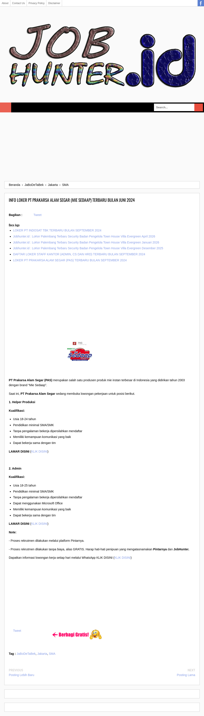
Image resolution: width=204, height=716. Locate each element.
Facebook (201, 3)
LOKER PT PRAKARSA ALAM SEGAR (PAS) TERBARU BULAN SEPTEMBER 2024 (70, 260)
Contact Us (18, 3)
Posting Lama (186, 675)
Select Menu (5, 107)
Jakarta (42, 653)
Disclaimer (54, 3)
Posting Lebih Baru (21, 675)
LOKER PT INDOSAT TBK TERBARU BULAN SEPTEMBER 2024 (57, 230)
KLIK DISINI (39, 451)
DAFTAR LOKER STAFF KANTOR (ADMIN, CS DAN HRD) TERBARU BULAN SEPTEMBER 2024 (79, 254)
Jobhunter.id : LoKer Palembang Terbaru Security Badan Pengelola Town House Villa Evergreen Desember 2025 (88, 248)
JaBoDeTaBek (26, 653)
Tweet (37, 215)
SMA (52, 653)
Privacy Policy (37, 3)
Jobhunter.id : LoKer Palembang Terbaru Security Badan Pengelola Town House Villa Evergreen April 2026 (84, 236)
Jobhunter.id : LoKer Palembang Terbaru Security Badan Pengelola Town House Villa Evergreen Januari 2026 (86, 242)
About (5, 3)
